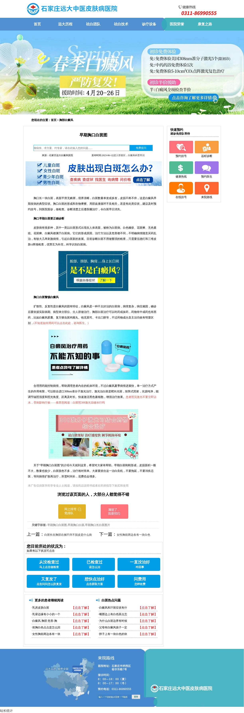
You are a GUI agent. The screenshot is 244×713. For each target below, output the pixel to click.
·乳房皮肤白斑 (40, 607)
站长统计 (6, 710)
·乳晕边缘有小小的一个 (46, 614)
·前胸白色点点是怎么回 (46, 627)
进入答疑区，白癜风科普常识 (129, 155)
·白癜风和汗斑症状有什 (113, 607)
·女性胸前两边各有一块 (46, 634)
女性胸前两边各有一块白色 (133, 534)
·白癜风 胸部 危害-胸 (44, 620)
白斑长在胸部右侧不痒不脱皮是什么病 (68, 534)
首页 (53, 120)
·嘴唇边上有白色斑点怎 (113, 614)
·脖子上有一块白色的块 (113, 634)
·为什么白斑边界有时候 (113, 620)
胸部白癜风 (66, 120)
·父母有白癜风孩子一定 (113, 627)
